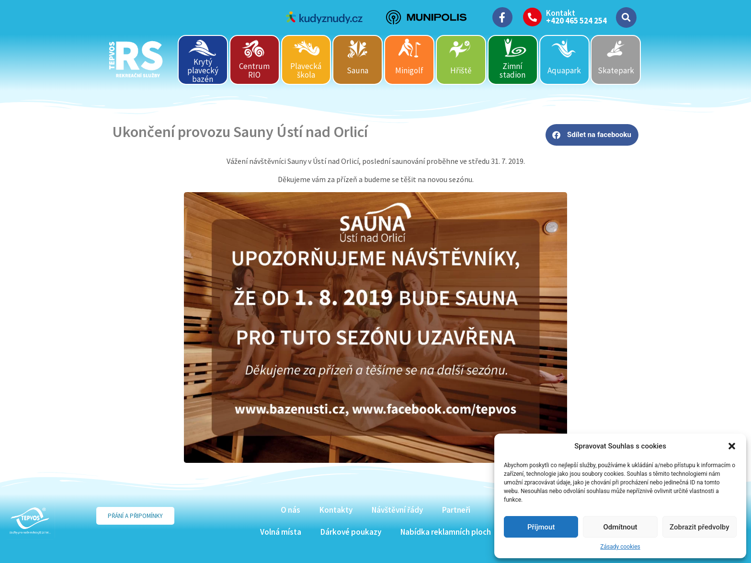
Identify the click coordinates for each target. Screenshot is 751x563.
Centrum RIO (254, 70)
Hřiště (460, 70)
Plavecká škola (305, 70)
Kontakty (336, 510)
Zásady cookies (620, 546)
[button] (732, 446)
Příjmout (541, 527)
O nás (290, 510)
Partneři (456, 510)
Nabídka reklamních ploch (445, 532)
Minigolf (409, 70)
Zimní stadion (512, 70)
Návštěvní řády (397, 510)
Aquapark (564, 70)
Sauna (357, 70)
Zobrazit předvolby (699, 527)
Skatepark (616, 70)
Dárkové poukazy (350, 532)
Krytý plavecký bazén (202, 70)
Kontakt (560, 13)
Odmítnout (620, 527)
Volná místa (280, 532)
